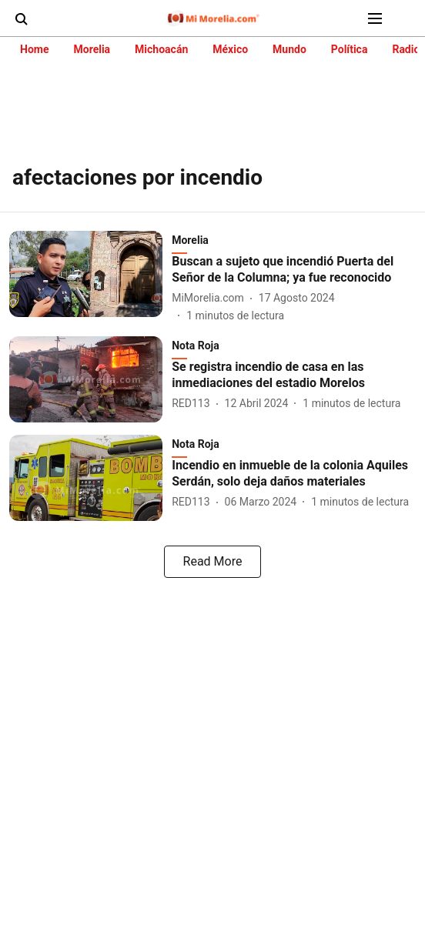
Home (34, 49)
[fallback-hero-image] (90, 277)
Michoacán (161, 49)
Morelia (91, 49)
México (230, 49)
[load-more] (212, 562)
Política (349, 49)
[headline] (294, 270)
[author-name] (211, 298)
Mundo (289, 49)
